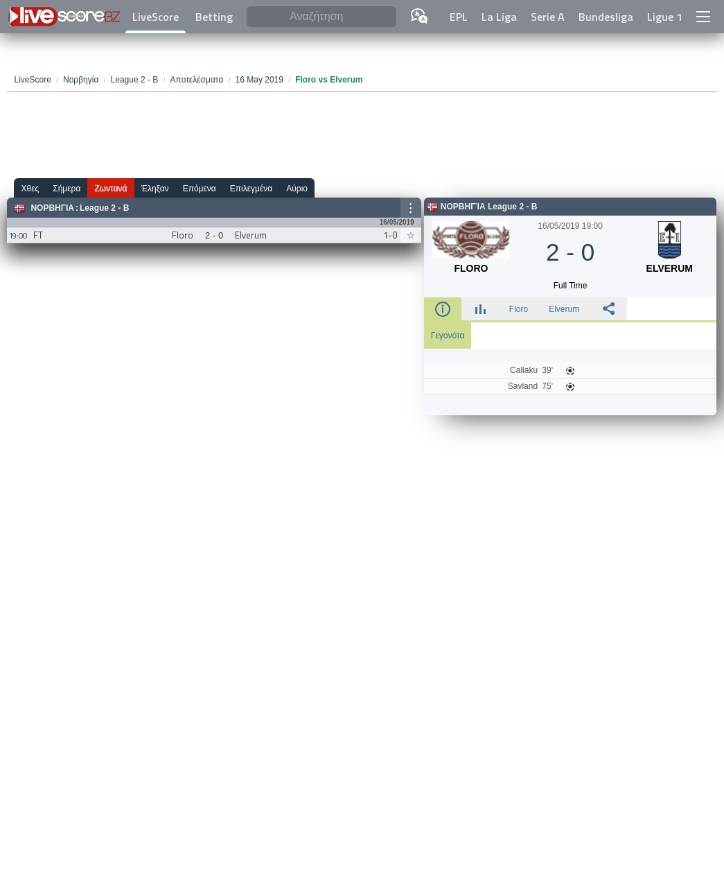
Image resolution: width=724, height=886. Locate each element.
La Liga (499, 16)
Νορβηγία (52, 208)
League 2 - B (104, 208)
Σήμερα (66, 188)
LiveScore (155, 16)
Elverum (564, 309)
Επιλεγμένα (251, 188)
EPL (459, 16)
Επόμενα (199, 188)
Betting (214, 16)
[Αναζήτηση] (321, 17)
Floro (518, 309)
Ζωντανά (110, 188)
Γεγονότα (448, 335)
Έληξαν (155, 188)
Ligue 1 (664, 16)
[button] (703, 16)
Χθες (30, 188)
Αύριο (297, 188)
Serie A (548, 16)
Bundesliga (606, 16)
